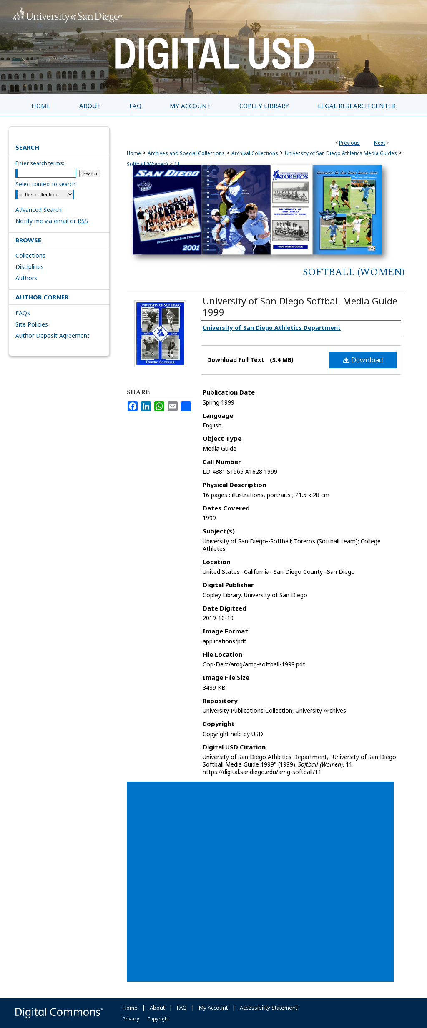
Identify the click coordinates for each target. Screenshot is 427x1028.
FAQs (22, 313)
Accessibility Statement (268, 1007)
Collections (30, 255)
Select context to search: (46, 184)
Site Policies (31, 324)
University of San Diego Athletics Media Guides (341, 153)
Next (379, 142)
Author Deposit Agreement (52, 335)
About (157, 1007)
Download (363, 359)
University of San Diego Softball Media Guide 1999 (300, 306)
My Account (213, 1007)
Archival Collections (254, 153)
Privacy (131, 1018)
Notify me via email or (51, 221)
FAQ (182, 1007)
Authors (26, 278)
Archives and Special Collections (186, 153)
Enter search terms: (39, 163)
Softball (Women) (353, 272)
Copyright (158, 1018)
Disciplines (29, 267)
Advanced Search (38, 210)
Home (134, 153)
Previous (349, 142)
